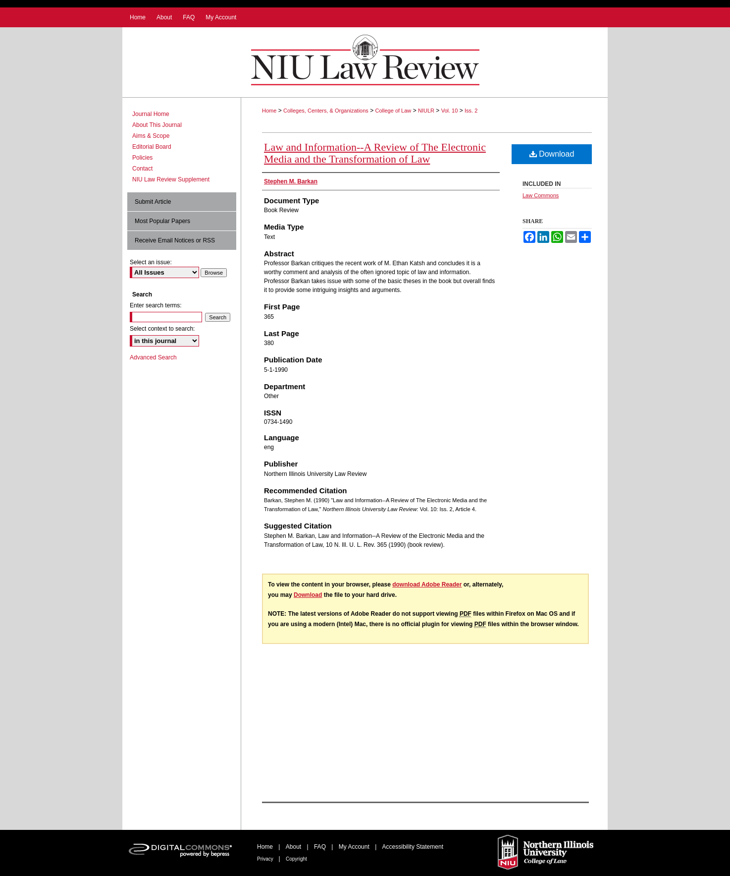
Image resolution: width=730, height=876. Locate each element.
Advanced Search (153, 357)
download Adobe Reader (427, 584)
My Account (355, 846)
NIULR (426, 111)
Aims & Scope (150, 135)
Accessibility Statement (412, 846)
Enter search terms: (156, 305)
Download (551, 154)
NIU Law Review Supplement (170, 179)
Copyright (296, 859)
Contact (142, 168)
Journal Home (150, 114)
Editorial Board (151, 146)
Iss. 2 (471, 111)
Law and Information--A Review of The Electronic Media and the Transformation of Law (375, 153)
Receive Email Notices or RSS (175, 240)
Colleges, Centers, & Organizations (325, 111)
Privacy (266, 859)
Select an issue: (151, 262)
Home (269, 111)
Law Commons (540, 195)
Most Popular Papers (162, 221)
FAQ (320, 846)
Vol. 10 (449, 111)
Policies (142, 157)
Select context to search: (162, 328)
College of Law (393, 111)
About (294, 846)
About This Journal (157, 124)
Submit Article (153, 201)
